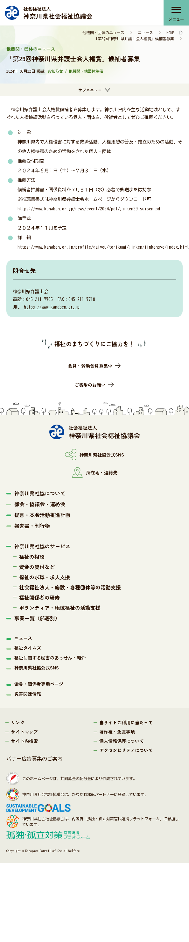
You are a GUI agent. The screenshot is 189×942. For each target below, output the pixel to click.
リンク (17, 722)
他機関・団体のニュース (103, 32)
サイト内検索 (24, 741)
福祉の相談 (32, 556)
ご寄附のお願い (90, 385)
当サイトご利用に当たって (126, 722)
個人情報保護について (121, 741)
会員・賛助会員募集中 (90, 365)
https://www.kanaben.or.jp (52, 307)
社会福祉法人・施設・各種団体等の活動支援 (70, 587)
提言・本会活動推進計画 (42, 515)
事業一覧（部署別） (37, 618)
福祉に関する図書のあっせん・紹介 (50, 657)
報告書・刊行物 (32, 525)
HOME (170, 32)
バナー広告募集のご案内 (34, 758)
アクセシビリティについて (126, 750)
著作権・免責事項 (117, 731)
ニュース (145, 32)
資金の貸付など (37, 567)
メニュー (176, 19)
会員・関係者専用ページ (38, 684)
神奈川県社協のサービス (42, 546)
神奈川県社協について (39, 493)
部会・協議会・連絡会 (39, 504)
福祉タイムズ (27, 648)
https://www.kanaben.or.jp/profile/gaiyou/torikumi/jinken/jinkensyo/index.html (103, 247)
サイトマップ (24, 731)
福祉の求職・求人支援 (44, 577)
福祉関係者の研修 (39, 597)
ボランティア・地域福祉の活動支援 (60, 607)
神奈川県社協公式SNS (36, 667)
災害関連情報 (27, 693)
